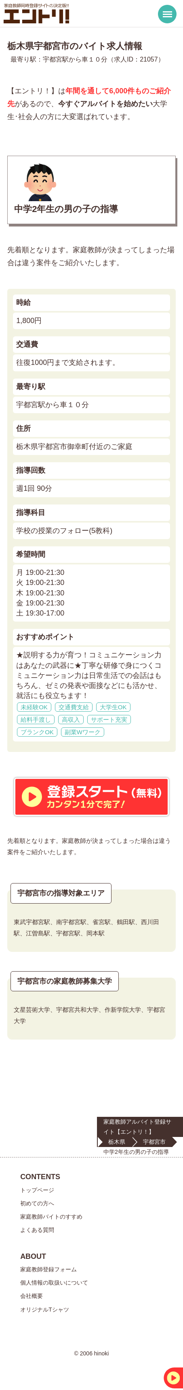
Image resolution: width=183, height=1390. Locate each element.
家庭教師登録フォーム (48, 1269)
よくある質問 (37, 1230)
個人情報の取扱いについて (54, 1282)
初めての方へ (37, 1203)
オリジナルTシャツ (44, 1309)
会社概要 (31, 1296)
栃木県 (116, 1142)
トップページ (37, 1190)
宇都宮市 (154, 1142)
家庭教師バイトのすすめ (51, 1216)
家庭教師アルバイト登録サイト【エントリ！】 (137, 1126)
